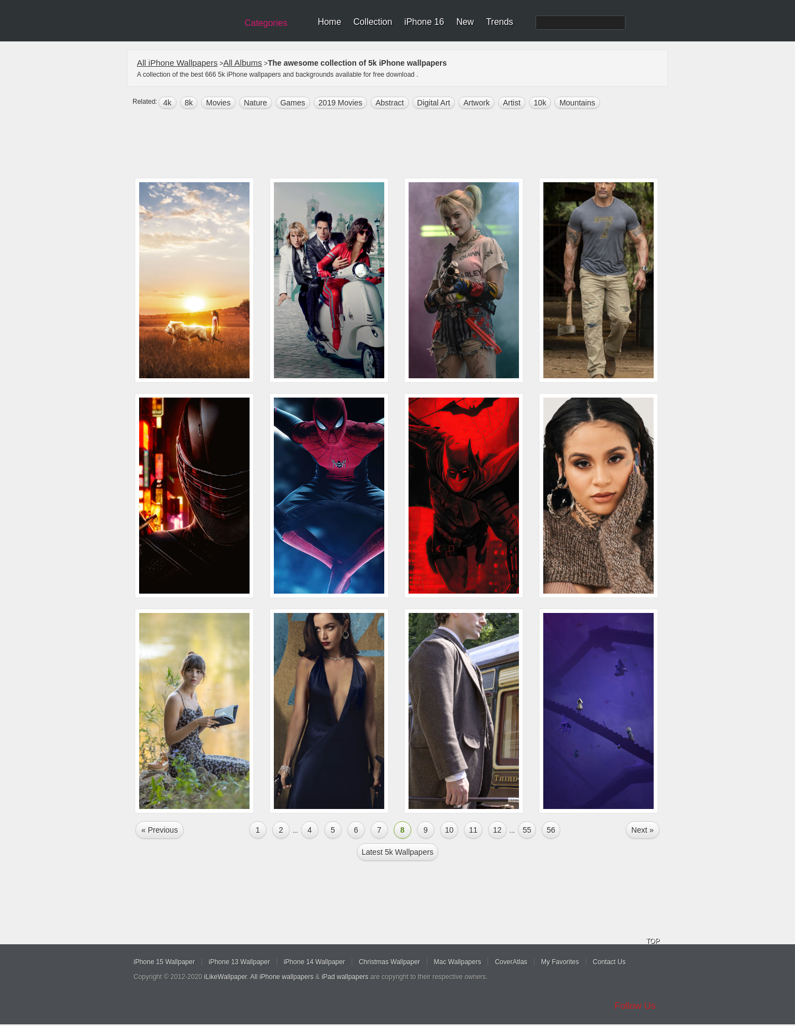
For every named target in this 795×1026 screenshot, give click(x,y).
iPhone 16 (424, 22)
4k (167, 102)
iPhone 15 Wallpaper (164, 962)
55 (527, 830)
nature (255, 102)
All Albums (243, 62)
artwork (476, 102)
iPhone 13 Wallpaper (239, 962)
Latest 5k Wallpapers (397, 852)
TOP (652, 941)
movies (218, 102)
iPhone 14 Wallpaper (314, 962)
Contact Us (609, 962)
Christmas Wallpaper (389, 962)
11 (473, 830)
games (292, 102)
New (465, 22)
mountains (577, 102)
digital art (434, 102)
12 (497, 830)
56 (551, 830)
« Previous (159, 830)
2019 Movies (340, 102)
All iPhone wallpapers (282, 977)
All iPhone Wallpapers (177, 62)
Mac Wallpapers (457, 962)
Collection (372, 22)
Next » (643, 830)
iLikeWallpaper (225, 977)
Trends (499, 22)
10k (540, 102)
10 (449, 830)
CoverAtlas (511, 962)
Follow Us (635, 1006)
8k (189, 102)
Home (329, 22)
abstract (389, 102)
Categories (266, 23)
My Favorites (560, 962)
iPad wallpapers (345, 977)
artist (512, 102)
